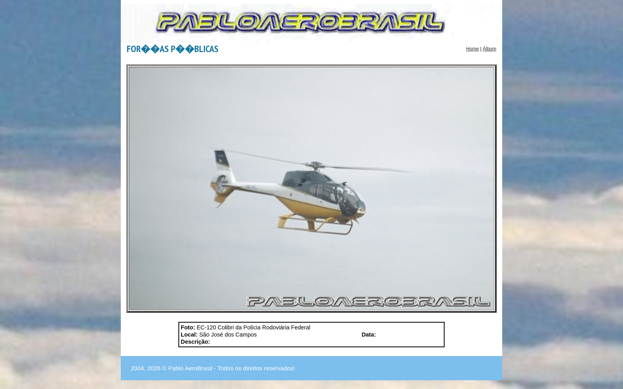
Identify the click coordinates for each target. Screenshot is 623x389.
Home (472, 49)
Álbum (489, 49)
